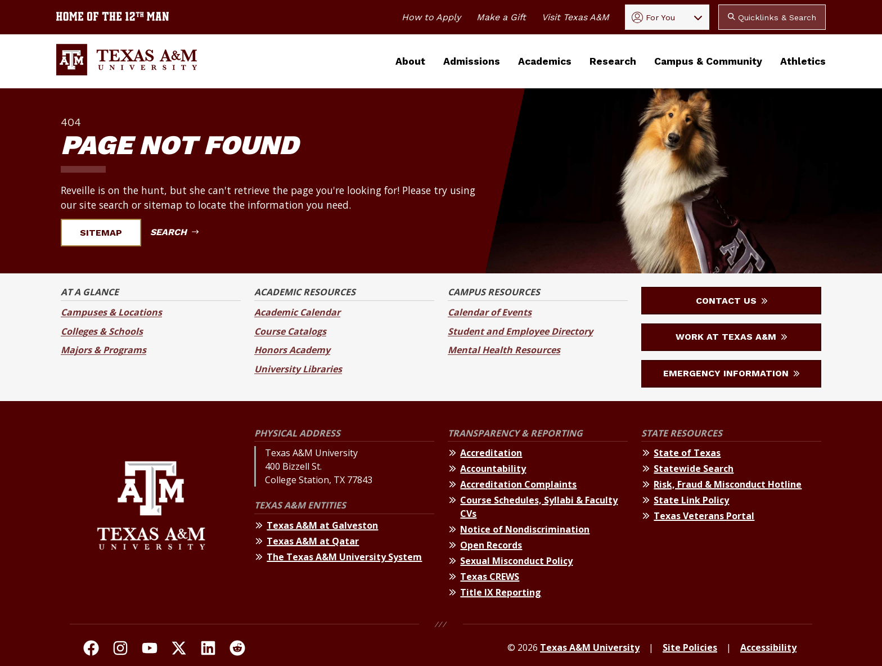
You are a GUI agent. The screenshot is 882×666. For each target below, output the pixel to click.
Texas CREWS (489, 576)
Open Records (491, 545)
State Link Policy (691, 500)
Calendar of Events (490, 312)
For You (653, 17)
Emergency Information (731, 373)
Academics (545, 61)
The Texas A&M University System (344, 557)
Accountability (493, 468)
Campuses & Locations (111, 312)
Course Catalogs (290, 331)
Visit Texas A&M (575, 17)
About (410, 61)
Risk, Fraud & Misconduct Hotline (728, 484)
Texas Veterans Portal (704, 516)
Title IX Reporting (500, 592)
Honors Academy (292, 350)
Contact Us (731, 300)
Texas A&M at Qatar (313, 541)
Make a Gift (501, 17)
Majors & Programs (103, 350)
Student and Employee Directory (520, 331)
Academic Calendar (297, 312)
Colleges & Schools (102, 331)
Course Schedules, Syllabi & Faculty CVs (539, 507)
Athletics (803, 61)
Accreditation (491, 453)
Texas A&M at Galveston (322, 525)
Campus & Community (708, 61)
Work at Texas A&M (731, 336)
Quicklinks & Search (772, 17)
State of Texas (687, 453)
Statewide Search (694, 468)
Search (174, 232)
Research (613, 61)
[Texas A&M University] (151, 515)
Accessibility (768, 647)
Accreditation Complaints (518, 484)
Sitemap (108, 232)
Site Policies (690, 647)
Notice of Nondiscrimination (525, 529)
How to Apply (431, 17)
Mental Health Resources (504, 350)
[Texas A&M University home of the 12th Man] (112, 17)
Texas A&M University (590, 647)
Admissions (471, 61)
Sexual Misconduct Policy (516, 561)
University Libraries (298, 369)
